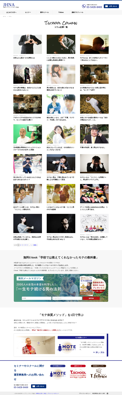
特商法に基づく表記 (41, 393)
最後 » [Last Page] (35, 245)
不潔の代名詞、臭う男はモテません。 (93, 147)
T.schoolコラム (22, 55)
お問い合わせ (113, 6)
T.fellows (61, 12)
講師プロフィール (77, 12)
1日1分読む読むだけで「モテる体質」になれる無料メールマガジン (61, 285)
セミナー (28, 12)
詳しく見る (100, 352)
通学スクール (44, 12)
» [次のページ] (31, 245)
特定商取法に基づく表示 (98, 393)
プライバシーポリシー (84, 393)
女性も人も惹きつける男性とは (24, 58)
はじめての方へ (11, 12)
